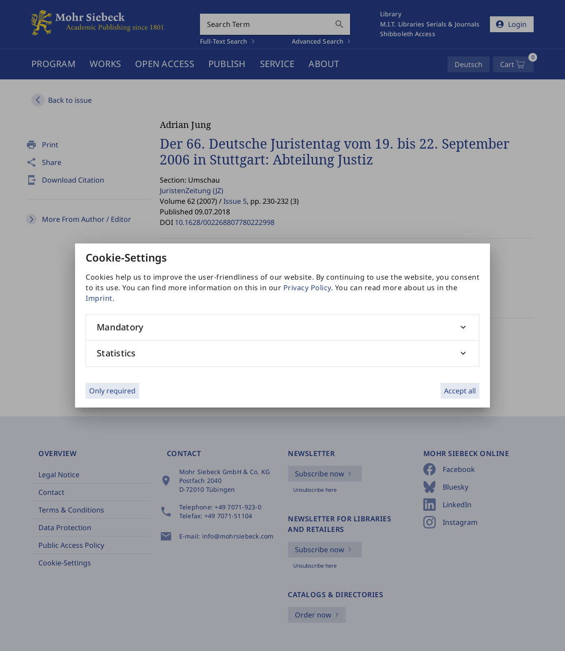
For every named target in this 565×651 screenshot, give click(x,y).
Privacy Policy (307, 287)
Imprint (99, 298)
